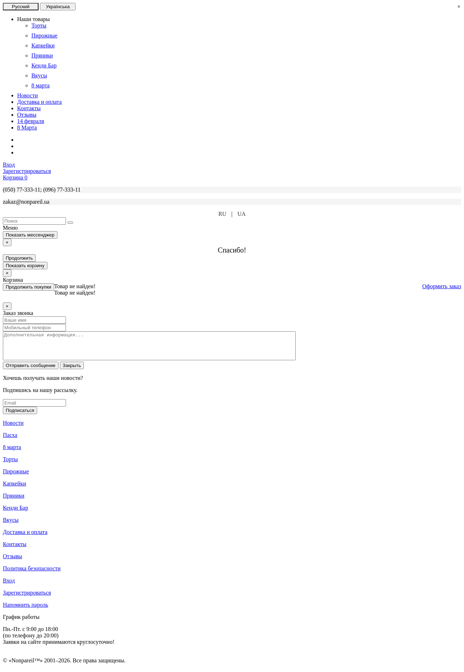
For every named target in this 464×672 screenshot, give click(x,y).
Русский (20, 6)
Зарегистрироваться (27, 598)
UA (242, 214)
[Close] (7, 242)
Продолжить (19, 258)
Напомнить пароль (25, 610)
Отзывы (26, 115)
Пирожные (16, 477)
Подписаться (20, 415)
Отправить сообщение (31, 370)
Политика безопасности (32, 574)
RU (222, 214)
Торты (10, 465)
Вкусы (11, 525)
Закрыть (72, 370)
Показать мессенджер (30, 235)
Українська (58, 6)
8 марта (12, 452)
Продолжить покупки (28, 287)
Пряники (13, 501)
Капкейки (14, 489)
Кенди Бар (15, 513)
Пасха (10, 440)
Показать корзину (25, 265)
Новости (27, 95)
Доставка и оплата (39, 102)
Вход (9, 586)
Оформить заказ (441, 286)
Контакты (29, 108)
